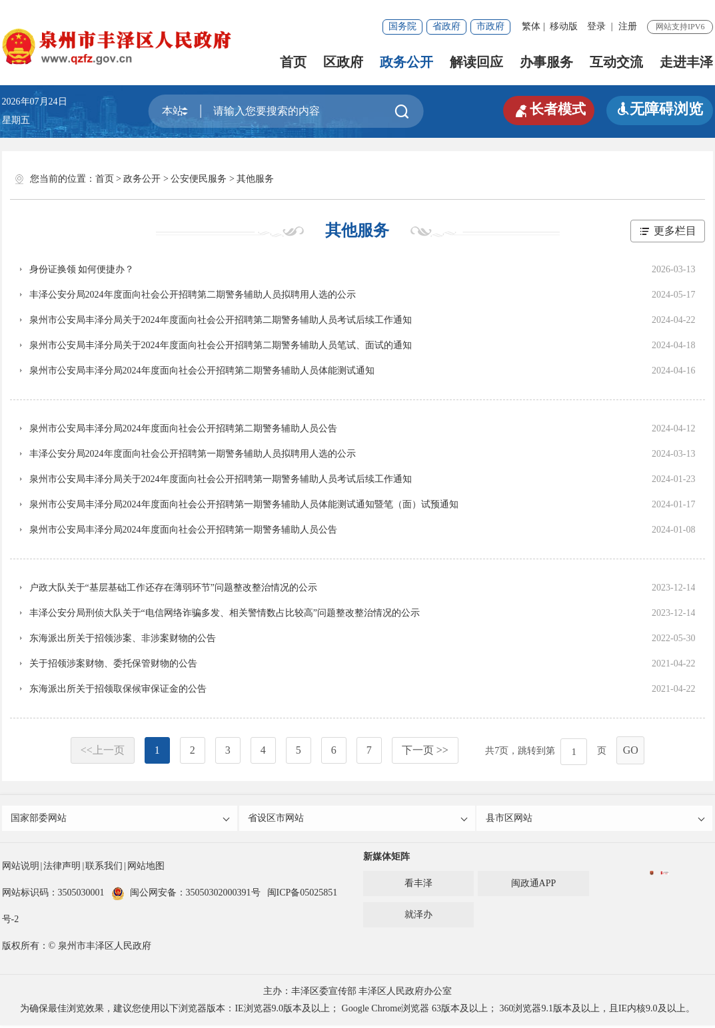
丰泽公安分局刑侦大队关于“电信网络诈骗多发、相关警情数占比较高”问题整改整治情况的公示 (224, 613)
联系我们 (104, 869)
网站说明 (20, 869)
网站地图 (146, 869)
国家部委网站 (121, 819)
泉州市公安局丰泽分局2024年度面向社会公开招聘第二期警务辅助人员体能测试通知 (201, 371)
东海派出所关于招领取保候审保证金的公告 (118, 689)
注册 (627, 26)
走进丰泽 (686, 62)
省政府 (446, 26)
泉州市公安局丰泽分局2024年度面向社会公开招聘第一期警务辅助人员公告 (183, 530)
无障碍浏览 (659, 109)
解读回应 (476, 62)
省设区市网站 (358, 819)
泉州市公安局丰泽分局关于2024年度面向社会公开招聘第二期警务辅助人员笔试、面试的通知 (220, 345)
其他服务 (255, 179)
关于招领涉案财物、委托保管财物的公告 (113, 663)
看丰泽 (418, 886)
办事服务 (546, 62)
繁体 (531, 26)
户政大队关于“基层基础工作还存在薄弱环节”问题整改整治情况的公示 (173, 588)
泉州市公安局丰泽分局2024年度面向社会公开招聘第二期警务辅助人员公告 (183, 428)
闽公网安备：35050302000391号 (186, 895)
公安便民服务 (199, 179)
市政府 (490, 26)
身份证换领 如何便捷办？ (82, 269)
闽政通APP (533, 886)
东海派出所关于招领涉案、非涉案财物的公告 (122, 638)
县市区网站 (595, 819)
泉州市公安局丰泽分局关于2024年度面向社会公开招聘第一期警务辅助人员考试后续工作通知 (220, 479)
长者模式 (546, 109)
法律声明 (62, 869)
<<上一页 (103, 750)
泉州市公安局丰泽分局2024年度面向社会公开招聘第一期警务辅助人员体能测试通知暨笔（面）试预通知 (243, 504)
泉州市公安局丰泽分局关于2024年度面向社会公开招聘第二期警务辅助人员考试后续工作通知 (220, 320)
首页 (293, 62)
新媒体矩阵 (386, 859)
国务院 (402, 26)
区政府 (343, 62)
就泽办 (418, 917)
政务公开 (406, 62)
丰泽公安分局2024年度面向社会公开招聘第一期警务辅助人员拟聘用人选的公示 (192, 454)
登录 (596, 26)
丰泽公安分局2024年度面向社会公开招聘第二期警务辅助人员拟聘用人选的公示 (192, 295)
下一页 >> (425, 750)
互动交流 (616, 62)
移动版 (564, 26)
